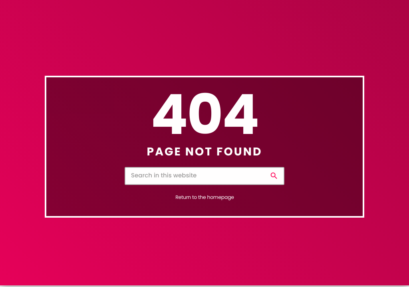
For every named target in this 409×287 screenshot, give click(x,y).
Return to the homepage (204, 197)
